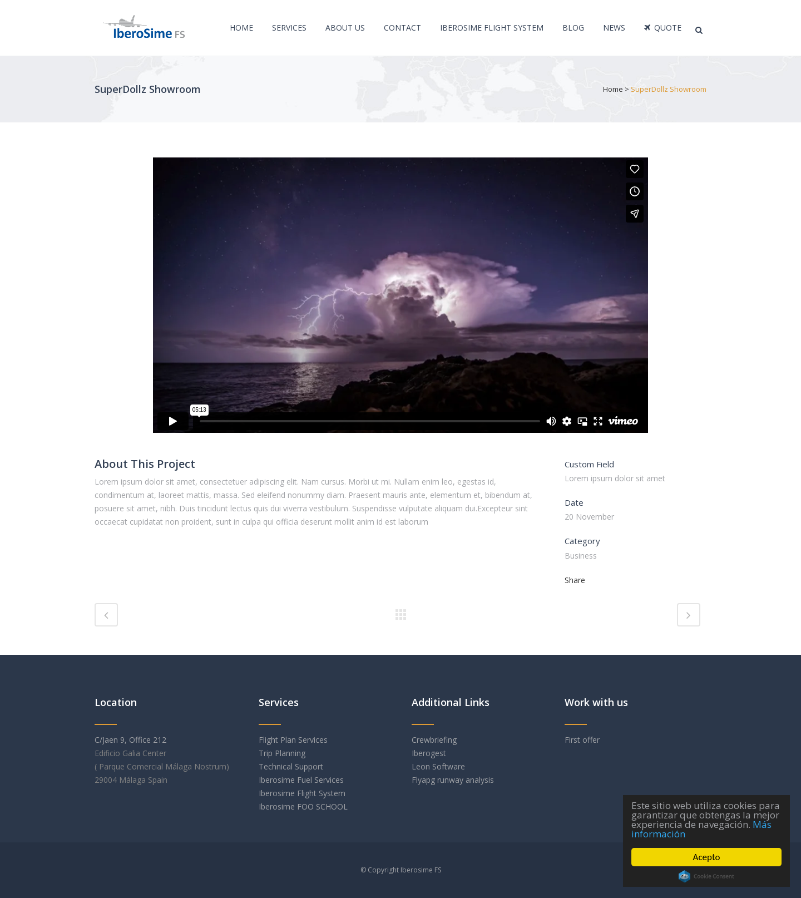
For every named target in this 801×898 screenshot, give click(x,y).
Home (613, 89)
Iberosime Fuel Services (301, 779)
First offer (582, 739)
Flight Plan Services (293, 739)
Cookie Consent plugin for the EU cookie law (706, 876)
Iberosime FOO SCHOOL (304, 806)
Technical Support (291, 766)
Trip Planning (283, 753)
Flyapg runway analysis (453, 779)
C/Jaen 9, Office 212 (130, 739)
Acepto (706, 857)
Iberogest (429, 753)
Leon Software (438, 766)
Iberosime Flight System (302, 793)
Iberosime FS (420, 870)
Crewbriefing (434, 739)
